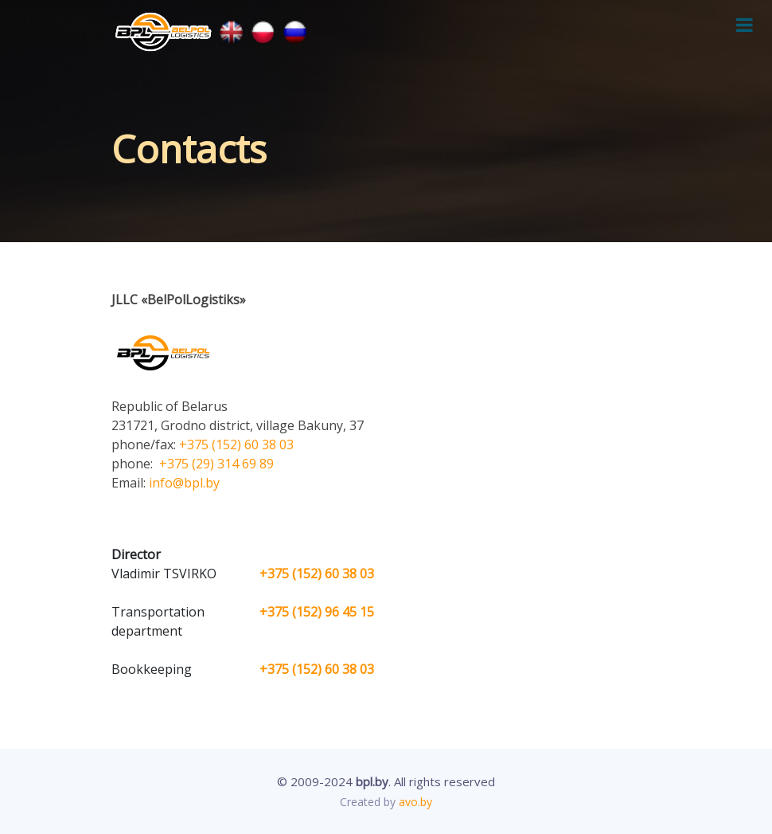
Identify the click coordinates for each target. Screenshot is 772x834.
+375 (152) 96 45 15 (316, 612)
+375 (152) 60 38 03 (236, 444)
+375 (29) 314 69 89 (215, 463)
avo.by (415, 801)
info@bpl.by (184, 482)
